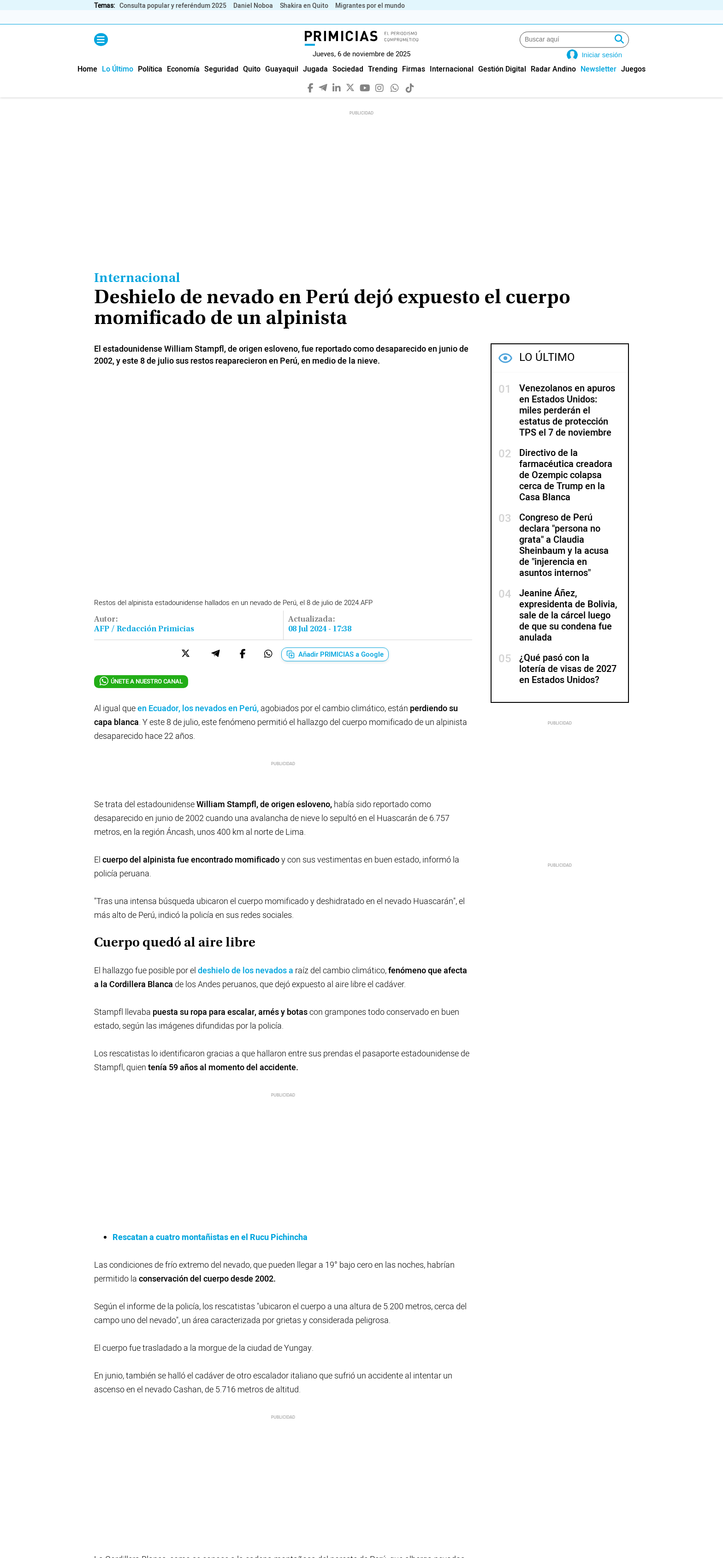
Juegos (633, 83)
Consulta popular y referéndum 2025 (172, 6)
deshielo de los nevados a (245, 984)
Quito (252, 83)
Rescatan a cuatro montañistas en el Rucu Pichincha (210, 1136)
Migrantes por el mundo (370, 6)
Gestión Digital (502, 83)
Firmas (413, 83)
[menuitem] (87, 83)
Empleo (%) (366, 17)
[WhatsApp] (395, 101)
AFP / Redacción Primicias (144, 643)
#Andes (279, 1385)
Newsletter (598, 83)
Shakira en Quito (304, 6)
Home (87, 83)
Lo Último (117, 83)
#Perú (110, 1385)
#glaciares (361, 1385)
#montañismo (229, 1385)
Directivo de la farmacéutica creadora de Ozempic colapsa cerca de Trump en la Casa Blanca (565, 489)
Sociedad (347, 83)
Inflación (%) (157, 17)
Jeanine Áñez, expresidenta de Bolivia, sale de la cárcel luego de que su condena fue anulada (568, 629)
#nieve (317, 1385)
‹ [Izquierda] (614, 17)
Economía (183, 83)
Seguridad (221, 83)
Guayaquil (281, 83)
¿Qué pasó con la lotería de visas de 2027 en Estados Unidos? (567, 683)
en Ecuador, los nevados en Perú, (198, 722)
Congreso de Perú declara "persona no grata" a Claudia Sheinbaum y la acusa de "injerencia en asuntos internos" (564, 559)
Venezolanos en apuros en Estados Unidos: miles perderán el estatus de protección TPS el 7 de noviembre (567, 424)
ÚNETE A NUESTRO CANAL (141, 695)
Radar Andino (553, 83)
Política (150, 83)
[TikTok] (410, 101)
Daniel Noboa (253, 6)
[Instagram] (379, 101)
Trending (382, 83)
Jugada (315, 83)
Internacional (452, 83)
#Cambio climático (163, 1385)
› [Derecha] (624, 17)
